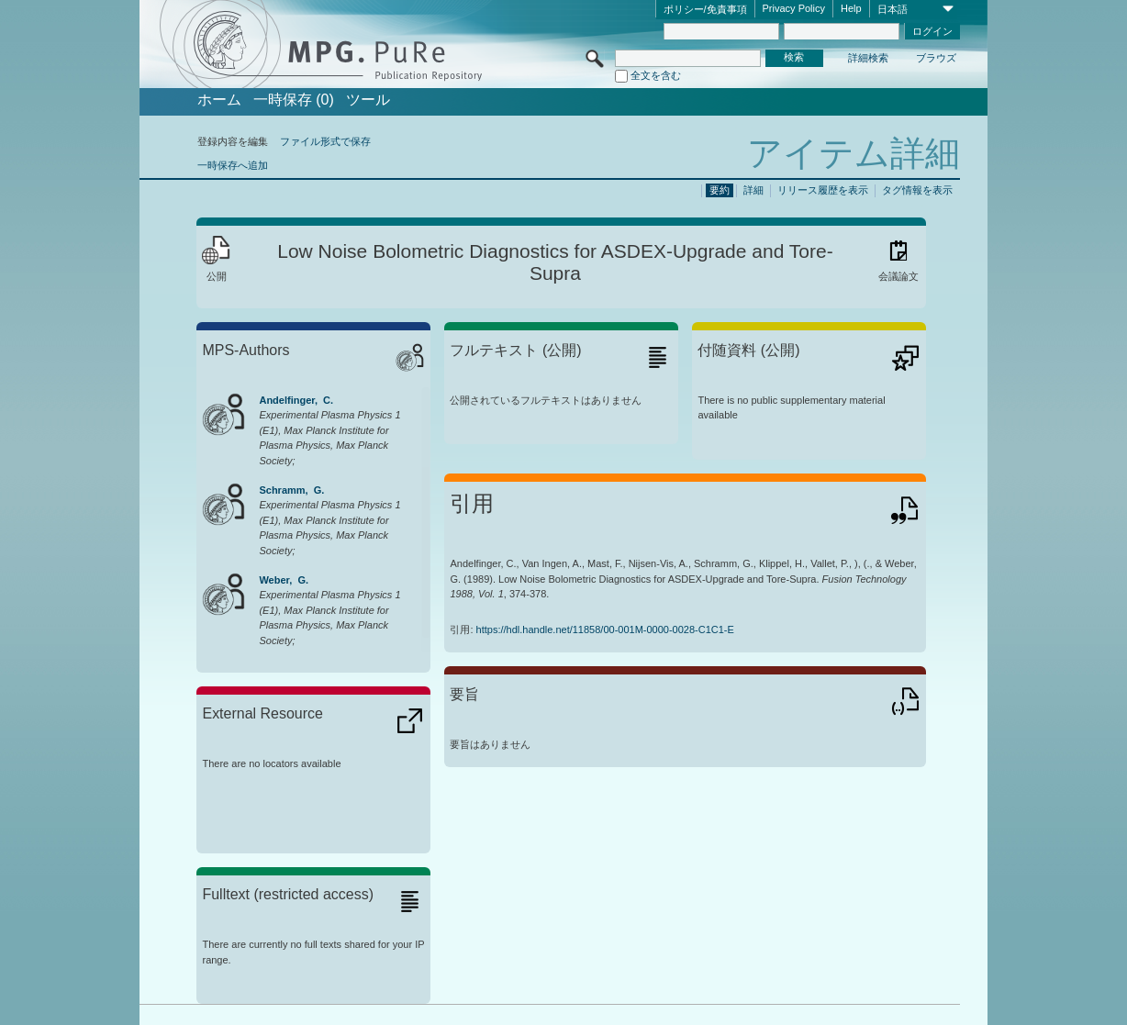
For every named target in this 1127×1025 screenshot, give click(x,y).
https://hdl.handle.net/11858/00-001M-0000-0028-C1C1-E (605, 629)
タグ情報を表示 (917, 189)
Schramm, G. (291, 490)
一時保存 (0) (293, 100)
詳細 (753, 189)
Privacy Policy (794, 8)
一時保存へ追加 (232, 165)
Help (851, 8)
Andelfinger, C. (296, 400)
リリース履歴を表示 (822, 189)
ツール (368, 100)
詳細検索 (868, 57)
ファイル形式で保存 (325, 141)
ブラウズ (936, 57)
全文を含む (655, 75)
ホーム (219, 100)
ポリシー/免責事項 (705, 9)
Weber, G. (283, 579)
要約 (719, 189)
